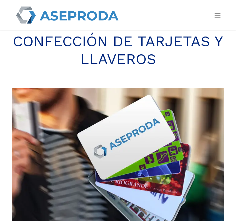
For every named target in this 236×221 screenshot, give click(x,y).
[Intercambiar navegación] (217, 15)
